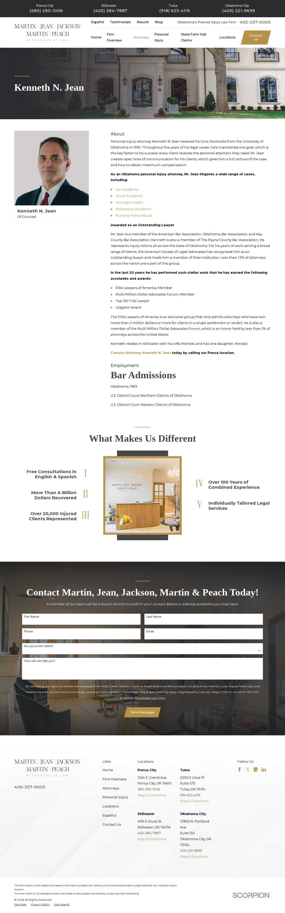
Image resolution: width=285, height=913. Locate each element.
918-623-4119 (190, 795)
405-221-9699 (191, 851)
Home (108, 770)
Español (97, 22)
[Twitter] (247, 769)
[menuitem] (20, 904)
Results (143, 22)
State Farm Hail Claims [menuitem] (193, 37)
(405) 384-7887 (110, 10)
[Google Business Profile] (255, 769)
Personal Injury (115, 797)
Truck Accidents (129, 196)
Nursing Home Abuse (134, 215)
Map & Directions (152, 795)
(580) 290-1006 (46, 10)
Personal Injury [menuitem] (161, 37)
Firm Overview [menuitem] (114, 37)
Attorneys (111, 788)
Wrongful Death (129, 202)
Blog (159, 22)
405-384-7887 (149, 833)
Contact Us (255, 37)
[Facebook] (239, 769)
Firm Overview (114, 779)
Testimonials (120, 22)
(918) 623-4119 (174, 10)
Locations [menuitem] (227, 37)
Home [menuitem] (96, 37)
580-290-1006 (149, 789)
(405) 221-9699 (238, 10)
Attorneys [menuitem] (141, 37)
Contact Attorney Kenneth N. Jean (141, 353)
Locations (111, 806)
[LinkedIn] (263, 769)
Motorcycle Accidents (133, 209)
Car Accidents (127, 189)
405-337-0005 (255, 22)
